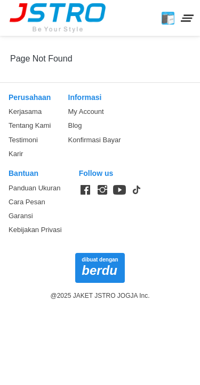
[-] (85, 190)
